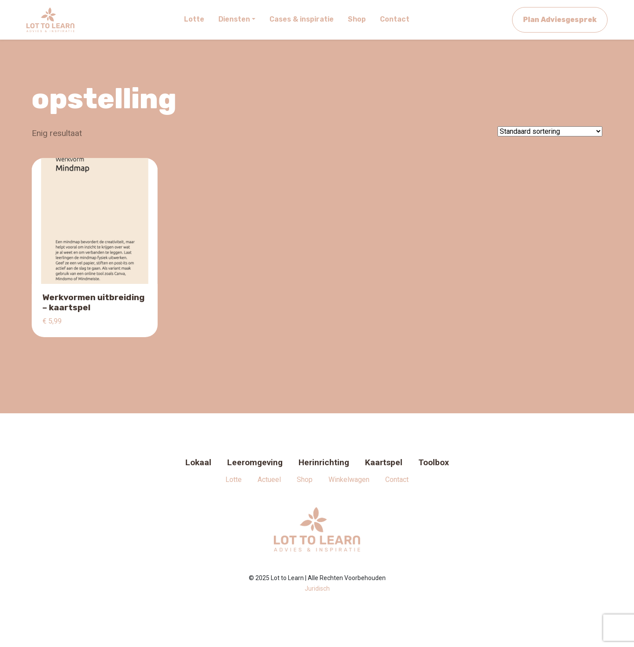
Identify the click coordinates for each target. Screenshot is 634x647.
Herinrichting (324, 462)
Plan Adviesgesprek (560, 19)
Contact (397, 479)
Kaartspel (383, 462)
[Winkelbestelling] (550, 131)
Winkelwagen (348, 479)
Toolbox (433, 462)
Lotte (233, 479)
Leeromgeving (255, 462)
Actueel (269, 479)
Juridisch (317, 588)
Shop (305, 479)
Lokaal (198, 462)
